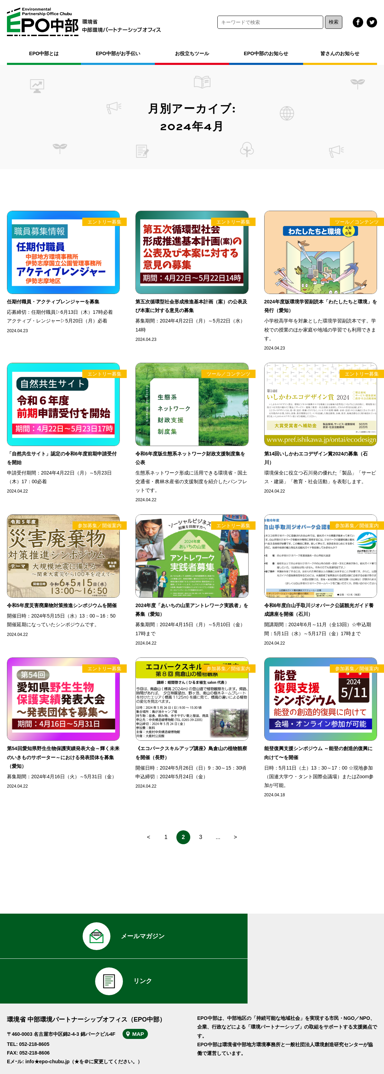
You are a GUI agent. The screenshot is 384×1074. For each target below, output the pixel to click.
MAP (141, 993)
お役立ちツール (192, 53)
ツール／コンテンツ (357, 222)
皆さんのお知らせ (339, 53)
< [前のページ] (148, 837)
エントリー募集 (104, 222)
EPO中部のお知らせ (266, 53)
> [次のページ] (235, 837)
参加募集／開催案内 (100, 525)
